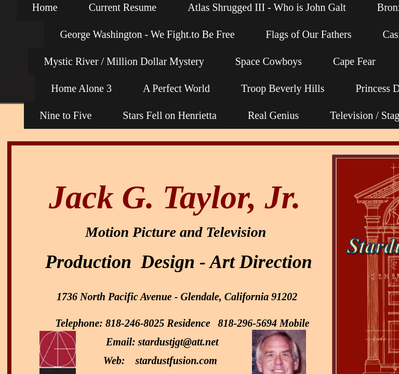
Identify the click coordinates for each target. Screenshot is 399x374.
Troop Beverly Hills (282, 88)
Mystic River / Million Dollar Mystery (124, 61)
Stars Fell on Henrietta (170, 115)
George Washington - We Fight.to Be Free (147, 34)
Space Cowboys (268, 61)
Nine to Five (65, 115)
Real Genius (273, 115)
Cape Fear (354, 61)
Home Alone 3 (81, 88)
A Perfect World (176, 88)
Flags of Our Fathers (309, 34)
